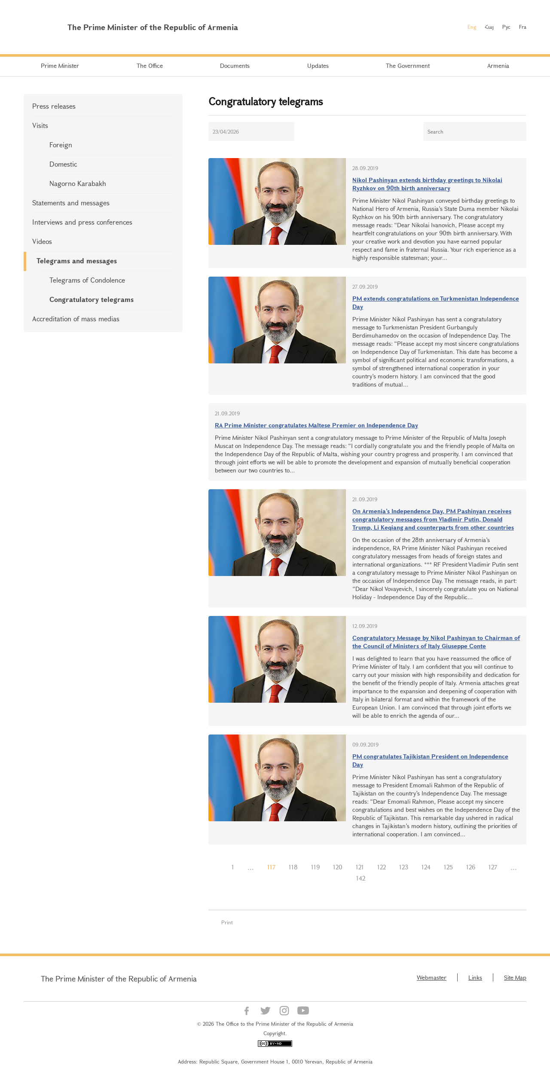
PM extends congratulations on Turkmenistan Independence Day (435, 302)
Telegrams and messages (77, 260)
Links (475, 977)
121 (360, 867)
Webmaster (431, 977)
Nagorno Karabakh (77, 183)
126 (470, 867)
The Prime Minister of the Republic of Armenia (119, 978)
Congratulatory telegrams (91, 299)
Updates (318, 65)
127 (493, 867)
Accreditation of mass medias (75, 318)
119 (315, 867)
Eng (472, 26)
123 (403, 867)
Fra (522, 26)
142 (360, 878)
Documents (235, 65)
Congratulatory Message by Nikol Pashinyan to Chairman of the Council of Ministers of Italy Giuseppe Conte (436, 642)
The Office (150, 65)
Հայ (489, 26)
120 (337, 867)
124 (426, 867)
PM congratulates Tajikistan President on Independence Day (430, 760)
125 (448, 867)
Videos (42, 241)
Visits (40, 125)
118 (293, 867)
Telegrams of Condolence (87, 279)
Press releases (54, 105)
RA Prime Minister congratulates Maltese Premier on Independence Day (316, 425)
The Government (408, 65)
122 (381, 867)
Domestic (63, 163)
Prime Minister (60, 65)
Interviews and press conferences (82, 221)
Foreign (60, 144)
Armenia (498, 65)
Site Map (515, 977)
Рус (506, 26)
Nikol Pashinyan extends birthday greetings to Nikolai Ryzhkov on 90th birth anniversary (427, 184)
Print (227, 922)
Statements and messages (71, 202)
